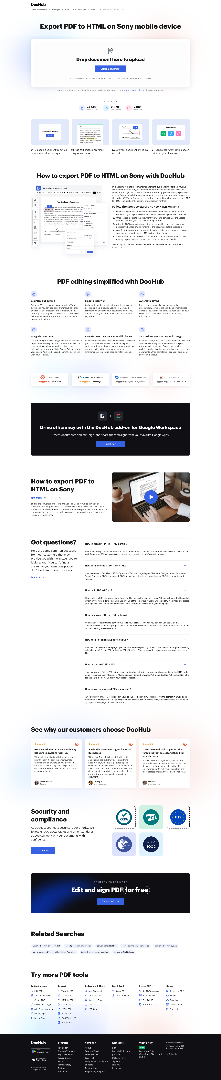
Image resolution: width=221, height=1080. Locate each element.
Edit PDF (38, 991)
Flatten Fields (176, 1004)
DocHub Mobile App (121, 1051)
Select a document (110, 68)
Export (173, 995)
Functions (62, 1071)
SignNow (116, 1061)
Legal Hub (90, 1058)
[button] (151, 497)
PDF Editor (63, 1047)
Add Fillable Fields (43, 995)
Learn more (43, 850)
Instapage (116, 1068)
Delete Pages (40, 1018)
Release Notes (92, 1068)
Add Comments (96, 991)
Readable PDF (149, 995)
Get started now (110, 901)
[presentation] (110, 63)
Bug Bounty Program (95, 1071)
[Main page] (38, 5)
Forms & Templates (67, 1051)
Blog (114, 1047)
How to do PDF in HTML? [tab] (135, 590)
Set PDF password (151, 991)
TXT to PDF (66, 995)
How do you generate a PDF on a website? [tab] (135, 689)
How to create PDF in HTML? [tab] (135, 664)
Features (62, 1068)
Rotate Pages (40, 1013)
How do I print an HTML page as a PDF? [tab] (135, 639)
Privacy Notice (91, 1054)
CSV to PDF (66, 1004)
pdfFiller (116, 1054)
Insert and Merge (42, 1004)
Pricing (61, 1061)
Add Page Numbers (43, 1009)
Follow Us (173, 1054)
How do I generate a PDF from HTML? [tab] (135, 565)
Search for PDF (177, 991)
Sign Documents (65, 1054)
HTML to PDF (67, 1000)
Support (89, 1064)
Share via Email (96, 1000)
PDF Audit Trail (150, 1004)
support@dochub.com (134, 90)
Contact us (36, 577)
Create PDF (39, 1000)
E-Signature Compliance (96, 1061)
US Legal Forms (119, 1058)
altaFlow (116, 1064)
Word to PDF (67, 991)
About (88, 1047)
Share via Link (95, 995)
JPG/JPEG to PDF (68, 1018)
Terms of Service (93, 1051)
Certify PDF (148, 1000)
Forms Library (64, 1064)
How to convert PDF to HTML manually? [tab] (135, 543)
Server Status (64, 1058)
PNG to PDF (66, 1022)
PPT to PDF (66, 1009)
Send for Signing (123, 995)
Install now (110, 444)
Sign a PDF (120, 991)
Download (174, 1000)
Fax (90, 1004)
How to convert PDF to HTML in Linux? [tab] (135, 615)
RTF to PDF (66, 1013)
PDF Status (94, 1009)
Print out (174, 1009)
